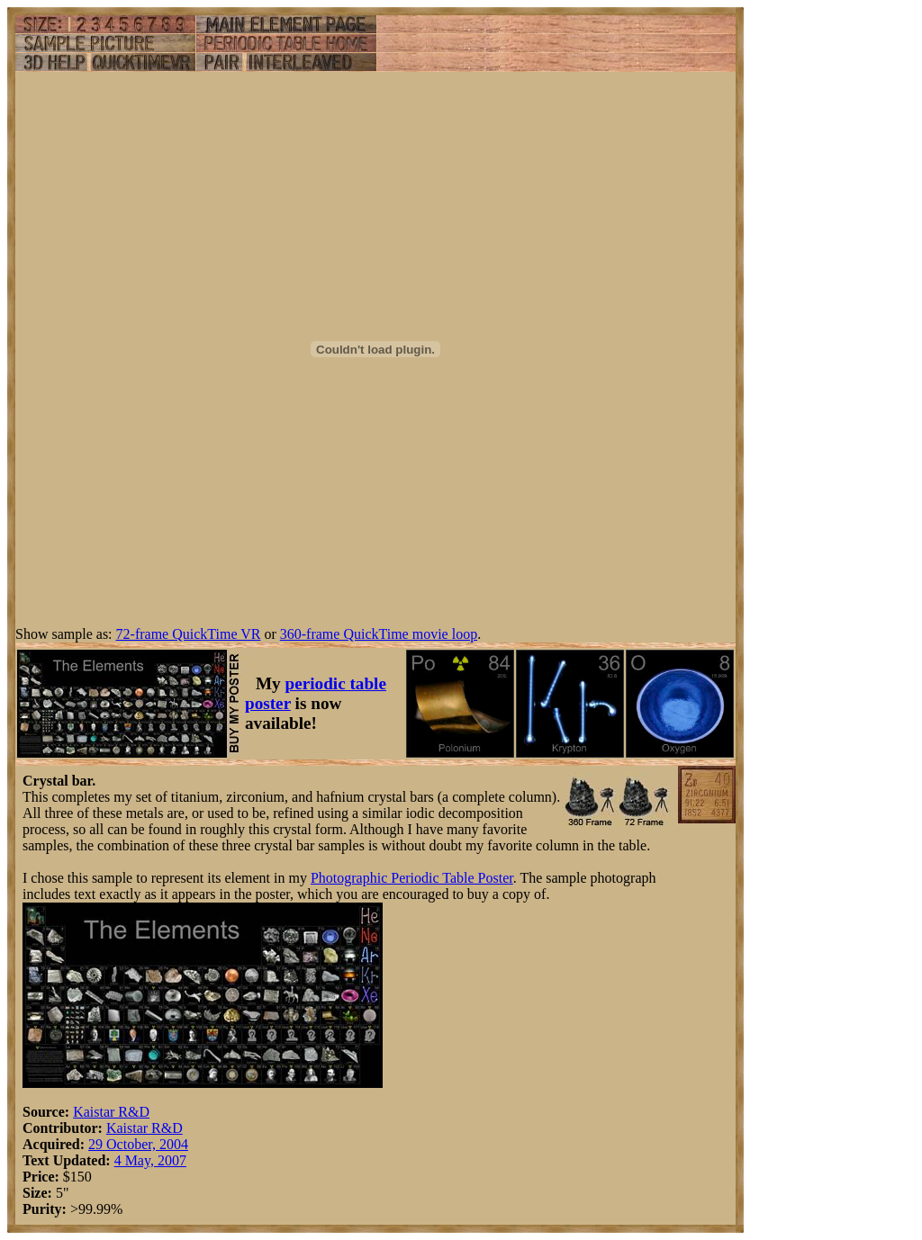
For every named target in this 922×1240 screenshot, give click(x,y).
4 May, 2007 (150, 1160)
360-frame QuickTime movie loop (378, 634)
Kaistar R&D (111, 1111)
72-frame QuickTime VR (188, 634)
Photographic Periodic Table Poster (412, 877)
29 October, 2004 (138, 1144)
